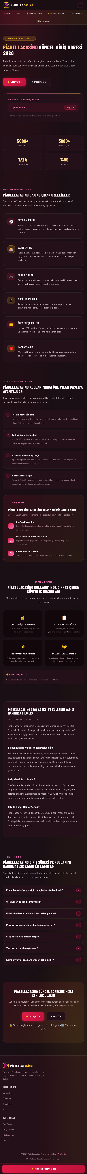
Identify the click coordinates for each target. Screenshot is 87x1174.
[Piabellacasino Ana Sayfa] (18, 5)
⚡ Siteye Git (14, 81)
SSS (5, 1109)
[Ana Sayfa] (43, 1065)
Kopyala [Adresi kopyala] (70, 107)
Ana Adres (7, 1124)
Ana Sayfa (62, 1154)
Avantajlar (7, 1104)
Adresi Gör (56, 1019)
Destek (6, 1140)
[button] (43, 894)
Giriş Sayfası (8, 1129)
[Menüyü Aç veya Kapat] (80, 5)
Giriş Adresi (8, 1093)
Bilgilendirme (8, 1135)
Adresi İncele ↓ (39, 81)
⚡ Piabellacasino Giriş (43, 1168)
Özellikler (7, 1098)
